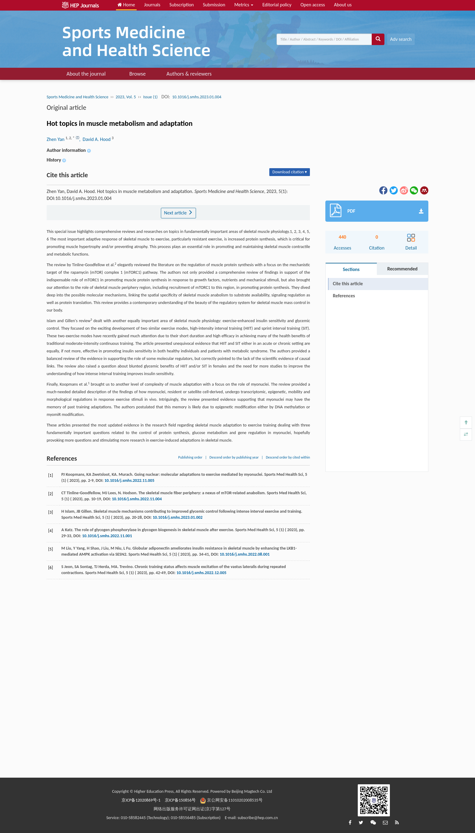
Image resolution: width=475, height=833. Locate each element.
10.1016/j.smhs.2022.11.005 (129, 480)
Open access (313, 5)
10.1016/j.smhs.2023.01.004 (196, 97)
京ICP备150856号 (180, 800)
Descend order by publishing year (234, 457)
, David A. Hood (95, 139)
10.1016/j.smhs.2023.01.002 (178, 517)
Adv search (401, 39)
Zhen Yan (56, 139)
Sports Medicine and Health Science (77, 97)
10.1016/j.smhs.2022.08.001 (245, 554)
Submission (214, 5)
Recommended (402, 269)
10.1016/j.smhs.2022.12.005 (202, 572)
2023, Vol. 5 (126, 97)
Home (126, 5)
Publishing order (190, 457)
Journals (152, 5)
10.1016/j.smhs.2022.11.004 (137, 498)
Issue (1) (150, 97)
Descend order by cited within (288, 457)
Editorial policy (276, 5)
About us (343, 5)
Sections (351, 269)
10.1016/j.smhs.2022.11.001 (107, 535)
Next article (178, 213)
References (344, 296)
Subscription (181, 5)
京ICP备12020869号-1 (140, 800)
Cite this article (348, 283)
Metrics (243, 5)
